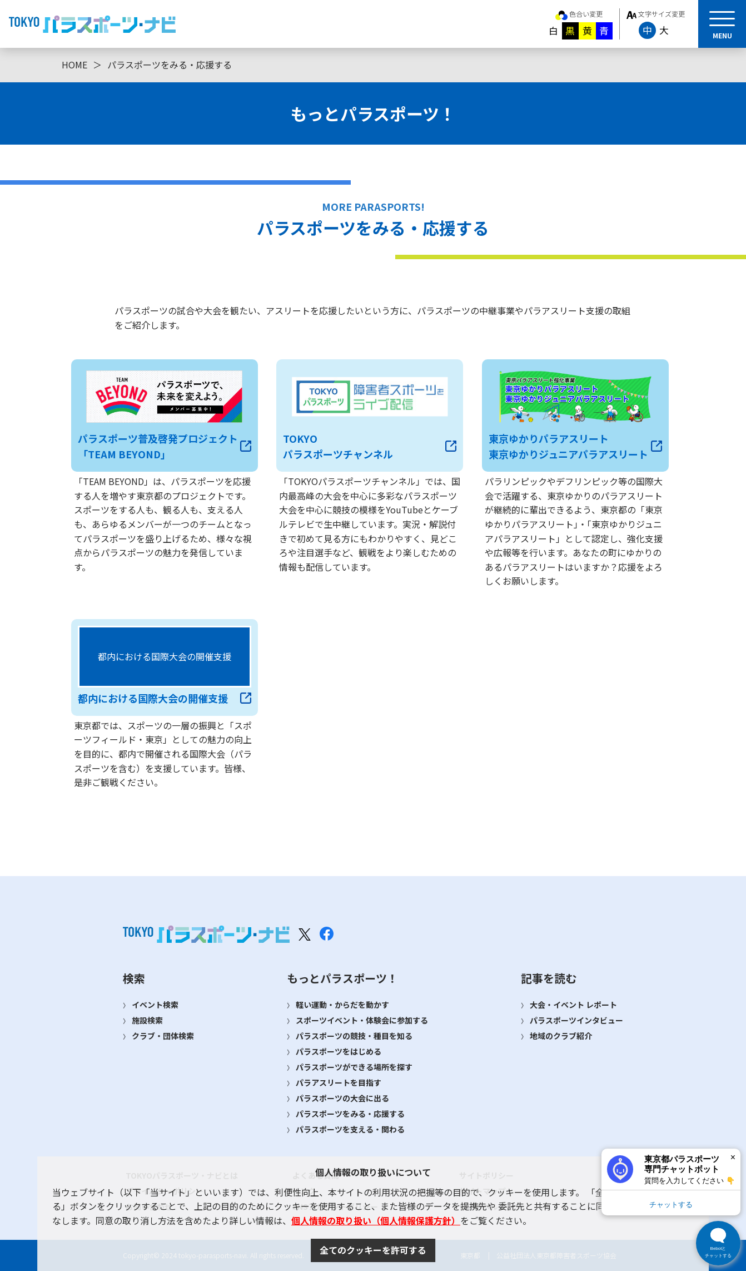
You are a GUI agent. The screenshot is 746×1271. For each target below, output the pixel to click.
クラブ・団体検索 (163, 1035)
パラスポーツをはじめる (338, 1051)
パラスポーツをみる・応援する (350, 1113)
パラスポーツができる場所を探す (354, 1066)
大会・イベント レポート (573, 1004)
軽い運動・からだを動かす (342, 1004)
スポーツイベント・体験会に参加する (362, 1020)
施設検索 (147, 1020)
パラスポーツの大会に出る (342, 1098)
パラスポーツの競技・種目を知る (354, 1035)
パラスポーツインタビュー (576, 1020)
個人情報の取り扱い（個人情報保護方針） (375, 1220)
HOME (74, 64)
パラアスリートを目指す (338, 1082)
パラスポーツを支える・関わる (350, 1129)
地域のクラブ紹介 (561, 1035)
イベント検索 (155, 1004)
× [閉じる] (732, 1157)
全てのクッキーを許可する (373, 1250)
